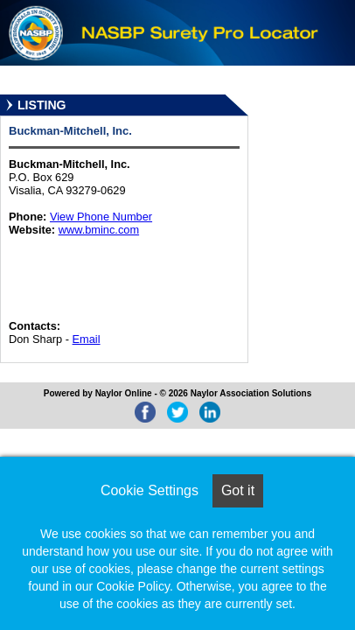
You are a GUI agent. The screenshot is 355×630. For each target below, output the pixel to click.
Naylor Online (123, 393)
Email (87, 339)
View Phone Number (101, 216)
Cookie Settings (149, 490)
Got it (237, 490)
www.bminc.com (99, 229)
